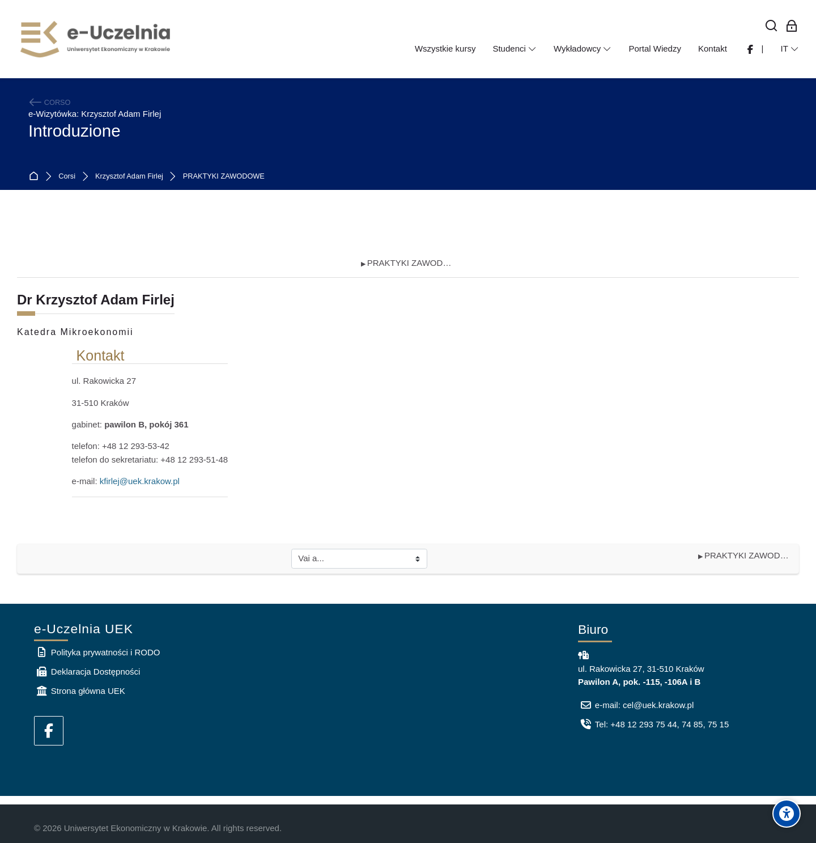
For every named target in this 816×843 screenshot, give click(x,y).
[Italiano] (789, 49)
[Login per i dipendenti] (792, 26)
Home (36, 176)
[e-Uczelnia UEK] (96, 39)
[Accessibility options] (786, 813)
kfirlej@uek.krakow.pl (140, 481)
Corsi (66, 176)
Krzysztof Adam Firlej (129, 176)
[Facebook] (48, 730)
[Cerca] (771, 26)
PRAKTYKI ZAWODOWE (224, 176)
